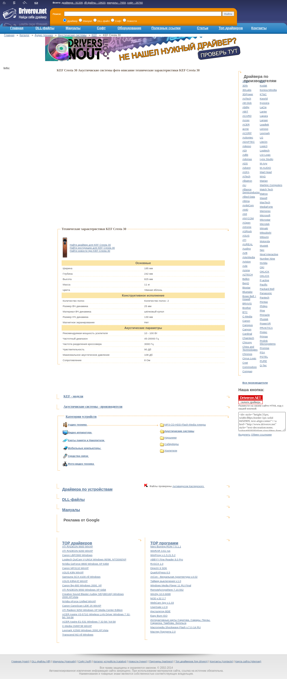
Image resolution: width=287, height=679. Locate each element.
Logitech (264, 150)
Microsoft (265, 215)
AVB (244, 252)
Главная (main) (20, 661)
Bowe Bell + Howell (249, 298)
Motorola (265, 241)
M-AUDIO (265, 167)
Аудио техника (44, 35)
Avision (246, 261)
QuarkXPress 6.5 (160, 572)
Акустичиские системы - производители (93, 406)
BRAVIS (247, 303)
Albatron (247, 180)
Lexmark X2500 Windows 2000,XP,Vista (85, 630)
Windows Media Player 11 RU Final (170, 585)
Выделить (244, 434)
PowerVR (265, 323)
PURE (263, 361)
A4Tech (246, 98)
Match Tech (266, 189)
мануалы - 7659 (116, 2)
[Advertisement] (25, 153)
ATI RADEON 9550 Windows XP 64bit (84, 589)
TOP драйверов (77, 543)
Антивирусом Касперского (188, 486)
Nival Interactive (269, 254)
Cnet (245, 362)
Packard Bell (267, 288)
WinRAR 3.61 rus (160, 550)
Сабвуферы (169, 443)
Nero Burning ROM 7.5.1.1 (165, 546)
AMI (244, 213)
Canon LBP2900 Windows (77, 555)
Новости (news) (138, 661)
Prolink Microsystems (268, 342)
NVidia (263, 262)
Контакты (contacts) (221, 661)
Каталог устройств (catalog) (110, 661)
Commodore (249, 366)
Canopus (247, 325)
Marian (264, 180)
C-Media (247, 316)
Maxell (263, 198)
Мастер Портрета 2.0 (163, 631)
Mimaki (264, 228)
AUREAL (247, 244)
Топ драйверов (231, 28)
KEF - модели (73, 396)
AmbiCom (248, 205)
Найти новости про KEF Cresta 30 (90, 250)
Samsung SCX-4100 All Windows (81, 576)
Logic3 (263, 146)
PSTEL (264, 356)
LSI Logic (265, 154)
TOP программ (164, 543)
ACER (246, 124)
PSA (262, 352)
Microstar (265, 219)
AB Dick (247, 102)
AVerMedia (248, 257)
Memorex (265, 210)
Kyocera (264, 102)
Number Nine (267, 258)
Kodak (263, 85)
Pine (262, 310)
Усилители (168, 450)
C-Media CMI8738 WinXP (77, 625)
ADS (245, 163)
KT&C (263, 94)
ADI (244, 150)
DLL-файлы (44, 28)
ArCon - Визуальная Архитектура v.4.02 (174, 576)
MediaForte (266, 206)
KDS (262, 81)
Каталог (24, 35)
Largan (264, 120)
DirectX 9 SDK (158, 568)
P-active (264, 280)
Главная (17, 28)
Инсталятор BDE (160, 611)
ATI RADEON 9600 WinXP (77, 546)
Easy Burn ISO (158, 615)
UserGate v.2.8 (159, 606)
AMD (245, 209)
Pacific (263, 284)
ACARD (247, 115)
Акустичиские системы (72, 35)
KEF (94, 35)
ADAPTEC (248, 141)
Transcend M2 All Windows (77, 634)
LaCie (263, 107)
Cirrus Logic (249, 358)
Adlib (245, 154)
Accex (245, 120)
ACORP (247, 133)
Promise (264, 348)
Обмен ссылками (261, 434)
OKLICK (264, 271)
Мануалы (73, 28)
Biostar (246, 287)
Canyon (246, 329)
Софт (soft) (84, 661)
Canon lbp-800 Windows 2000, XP (82, 585)
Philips (263, 306)
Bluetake (247, 291)
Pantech (264, 297)
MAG (263, 176)
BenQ (245, 283)
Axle (245, 265)
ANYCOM (248, 218)
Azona (246, 270)
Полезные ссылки (166, 28)
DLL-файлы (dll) (41, 661)
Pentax (264, 301)
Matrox (264, 193)
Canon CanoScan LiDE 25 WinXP (81, 605)
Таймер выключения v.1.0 (165, 581)
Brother (246, 307)
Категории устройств (81, 416)
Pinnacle (265, 314)
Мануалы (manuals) (64, 661)
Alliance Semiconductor (251, 191)
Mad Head (266, 172)
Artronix (246, 226)
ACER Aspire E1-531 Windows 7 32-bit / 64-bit (89, 621)
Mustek (264, 245)
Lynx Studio (266, 159)
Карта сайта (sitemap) (248, 661)
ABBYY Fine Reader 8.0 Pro (166, 559)
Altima (246, 200)
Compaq (247, 371)
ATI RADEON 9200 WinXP (77, 550)
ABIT (245, 111)
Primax (264, 336)
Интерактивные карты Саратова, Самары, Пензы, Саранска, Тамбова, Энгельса (180, 621)
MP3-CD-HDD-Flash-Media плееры (183, 424)
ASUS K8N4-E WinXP (75, 581)
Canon (246, 320)
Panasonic (266, 293)
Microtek (264, 223)
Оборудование (129, 28)
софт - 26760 (135, 2)
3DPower (247, 94)
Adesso (246, 146)
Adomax (247, 159)
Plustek (264, 319)
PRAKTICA (266, 327)
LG (261, 137)
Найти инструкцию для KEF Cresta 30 (92, 247)
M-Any (263, 163)
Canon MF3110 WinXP (75, 568)
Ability (245, 107)
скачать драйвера (250, 399)
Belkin (245, 278)
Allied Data (248, 196)
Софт (101, 28)
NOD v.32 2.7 (158, 598)
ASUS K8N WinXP (73, 572)
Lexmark (265, 133)
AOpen (246, 222)
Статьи (202, 28)
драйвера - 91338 (72, 2)
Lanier (263, 111)
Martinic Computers (271, 185)
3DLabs (246, 89)
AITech (246, 176)
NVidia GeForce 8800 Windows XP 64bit (85, 563)
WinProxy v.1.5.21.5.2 (162, 555)
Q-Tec (263, 365)
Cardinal (247, 333)
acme (245, 128)
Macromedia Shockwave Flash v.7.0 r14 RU (175, 627)
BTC (245, 312)
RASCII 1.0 (156, 563)
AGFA (245, 172)
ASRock (247, 231)
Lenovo (264, 128)
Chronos (247, 353)
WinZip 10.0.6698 (160, 594)
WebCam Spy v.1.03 (162, 602)
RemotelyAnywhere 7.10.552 (166, 589)
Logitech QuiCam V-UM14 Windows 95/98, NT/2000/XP (94, 559)
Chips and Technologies (250, 348)
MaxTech (265, 202)
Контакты (259, 28)
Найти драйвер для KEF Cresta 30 (90, 244)
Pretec (263, 332)
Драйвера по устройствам (87, 489)
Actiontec (247, 137)
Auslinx (246, 248)
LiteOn (263, 141)
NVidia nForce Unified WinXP (79, 601)
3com (245, 81)
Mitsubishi (265, 232)
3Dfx (245, 85)
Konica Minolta (268, 89)
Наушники (168, 437)
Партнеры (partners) (161, 661)
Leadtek (264, 124)
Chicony (247, 342)
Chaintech (248, 338)
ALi (244, 185)
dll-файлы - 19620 (94, 2)
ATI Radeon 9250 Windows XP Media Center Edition (92, 609)
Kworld (264, 98)
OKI (262, 267)
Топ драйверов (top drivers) (191, 661)
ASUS (245, 235)
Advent (246, 167)
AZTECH (247, 274)
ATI (244, 239)
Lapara (264, 115)
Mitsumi (264, 236)
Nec (262, 249)
